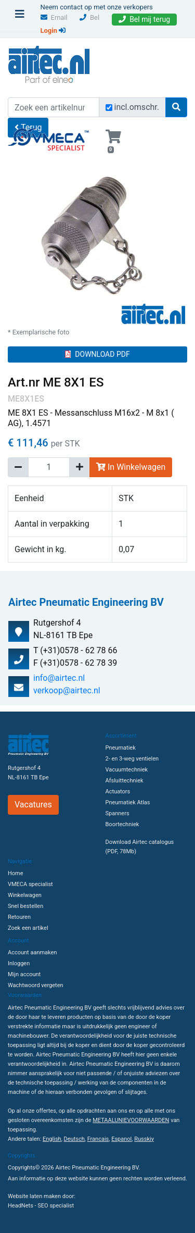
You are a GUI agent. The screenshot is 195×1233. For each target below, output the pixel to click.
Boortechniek (122, 824)
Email (54, 17)
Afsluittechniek (125, 780)
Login (53, 30)
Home (15, 873)
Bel (89, 17)
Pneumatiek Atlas (128, 802)
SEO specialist (55, 1205)
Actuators (118, 791)
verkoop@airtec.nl (66, 690)
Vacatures (33, 804)
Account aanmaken (32, 952)
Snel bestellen (25, 906)
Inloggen (19, 963)
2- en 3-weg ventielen (132, 758)
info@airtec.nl (59, 678)
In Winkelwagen (130, 467)
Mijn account (24, 974)
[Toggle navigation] (20, 17)
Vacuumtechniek (127, 769)
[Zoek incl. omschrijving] (109, 107)
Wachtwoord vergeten (35, 985)
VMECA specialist (30, 884)
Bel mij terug (144, 19)
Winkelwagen (25, 895)
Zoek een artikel (28, 928)
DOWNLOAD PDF (97, 354)
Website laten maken (34, 1196)
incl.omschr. (137, 107)
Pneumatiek (121, 747)
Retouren (19, 917)
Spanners (117, 813)
